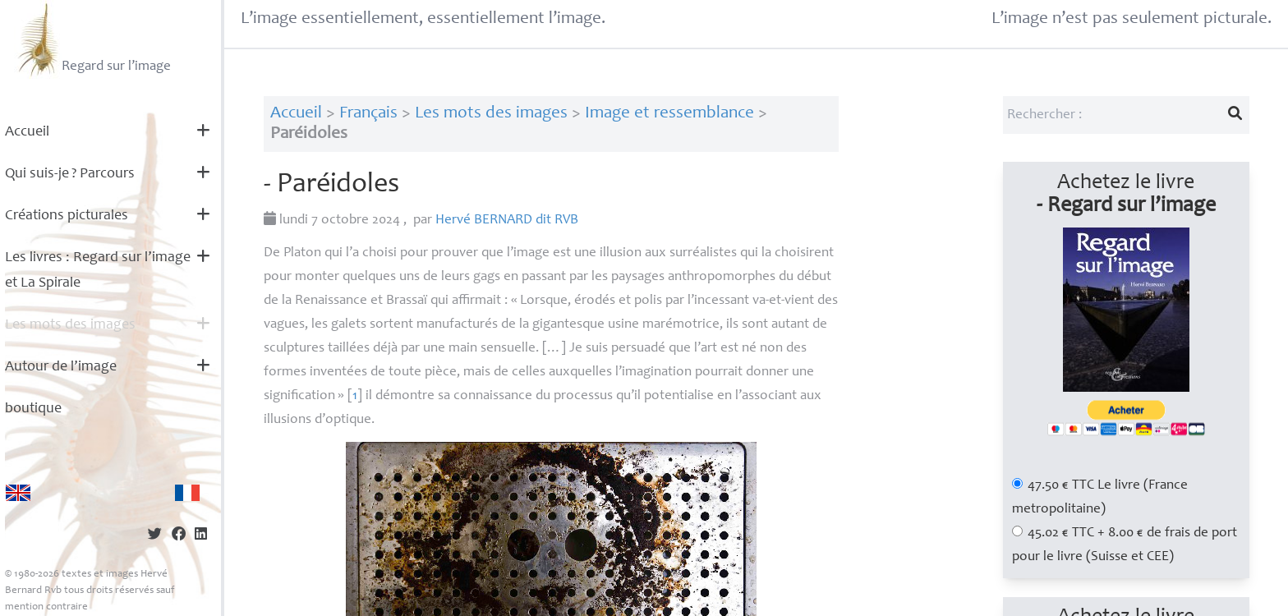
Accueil (27, 132)
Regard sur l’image (92, 39)
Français (368, 113)
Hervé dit (506, 221)
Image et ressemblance (669, 113)
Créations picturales (66, 216)
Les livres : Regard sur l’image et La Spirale (98, 271)
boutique (33, 409)
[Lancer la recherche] (1235, 115)
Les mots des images (70, 325)
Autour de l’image (61, 367)
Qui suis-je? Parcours (70, 174)
